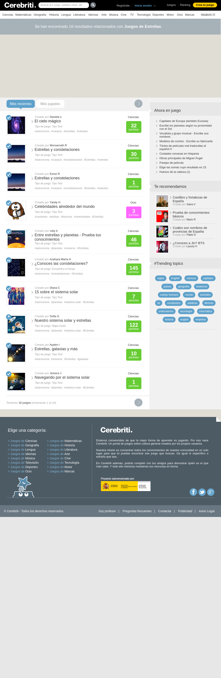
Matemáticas (23, 14)
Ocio (180, 14)
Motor (170, 14)
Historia (54, 14)
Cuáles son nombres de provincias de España (190, 229)
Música (113, 14)
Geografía (40, 14)
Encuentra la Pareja (63, 268)
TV (132, 14)
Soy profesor (107, 511)
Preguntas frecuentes (137, 511)
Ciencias (7, 14)
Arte (104, 14)
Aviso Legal (206, 511)
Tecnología (144, 14)
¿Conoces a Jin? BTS (188, 243)
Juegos (171, 5)
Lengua (66, 14)
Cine (124, 14)
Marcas (189, 14)
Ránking (185, 5)
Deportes (158, 14)
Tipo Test (57, 126)
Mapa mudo (59, 325)
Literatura (79, 14)
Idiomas (93, 14)
